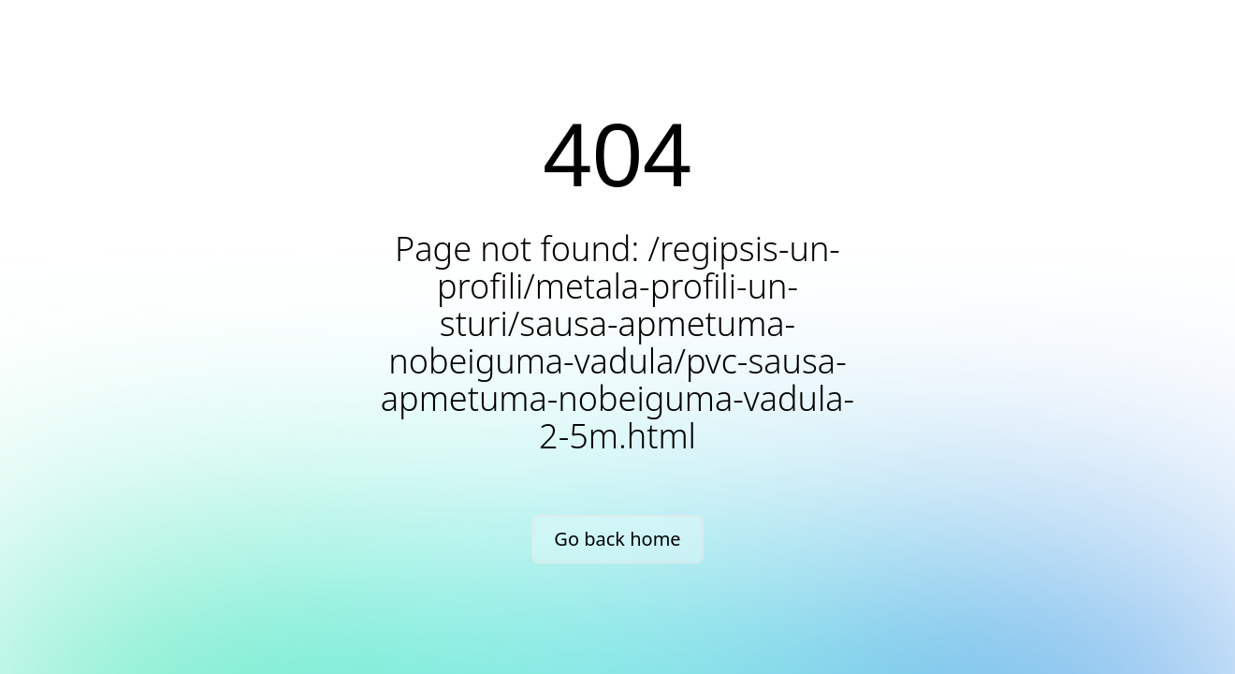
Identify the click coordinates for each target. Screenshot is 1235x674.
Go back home (617, 538)
